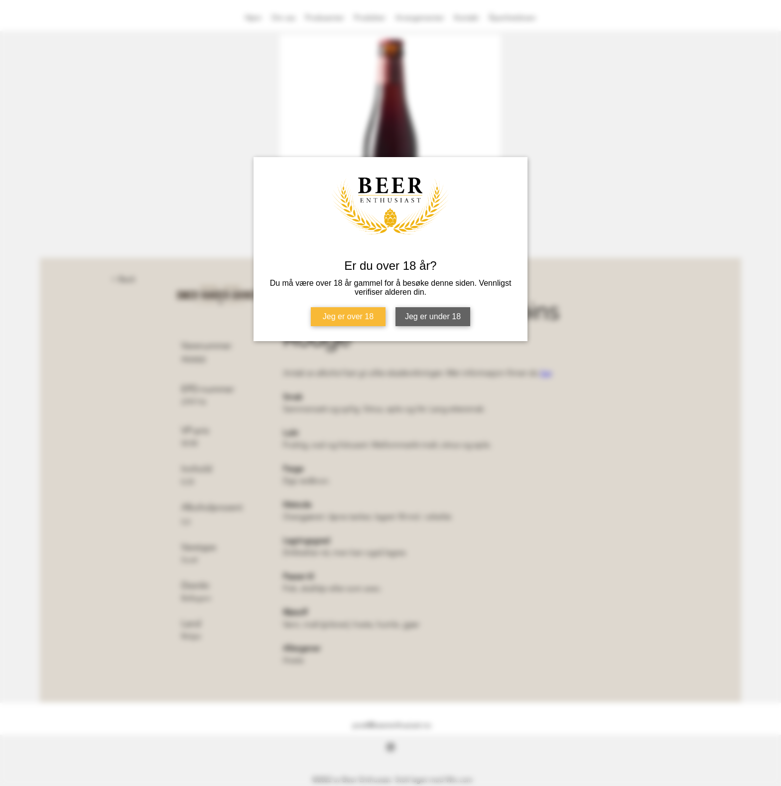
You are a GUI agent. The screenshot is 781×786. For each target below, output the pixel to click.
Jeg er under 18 (433, 316)
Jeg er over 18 (348, 316)
